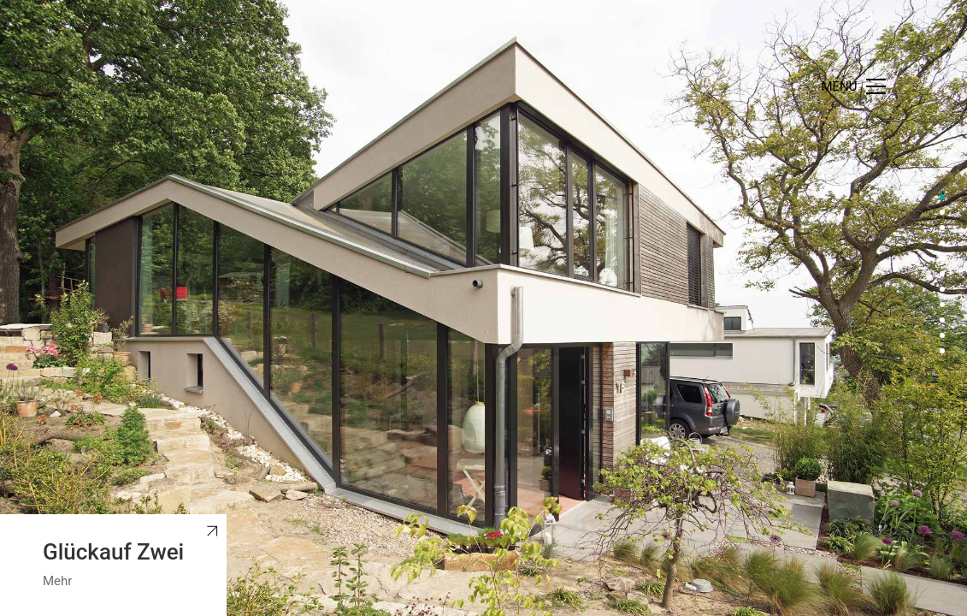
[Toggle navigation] (853, 86)
